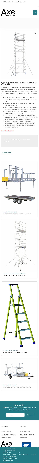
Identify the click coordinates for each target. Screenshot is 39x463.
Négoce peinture (25, 432)
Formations (23, 438)
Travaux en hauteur (12, 212)
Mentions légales (6, 438)
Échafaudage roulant (18, 140)
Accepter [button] (33, 454)
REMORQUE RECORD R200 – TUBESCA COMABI (17, 387)
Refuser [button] (25, 454)
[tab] (6, 152)
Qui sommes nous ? (6, 432)
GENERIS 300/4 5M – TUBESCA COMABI (14, 276)
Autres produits (6, 152)
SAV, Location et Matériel (27, 435)
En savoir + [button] (20, 454)
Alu (12, 140)
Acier (4, 274)
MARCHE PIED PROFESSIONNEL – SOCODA (15, 353)
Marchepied (5, 350)
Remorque (5, 212)
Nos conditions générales (8, 435)
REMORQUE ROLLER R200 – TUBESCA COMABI (17, 214)
